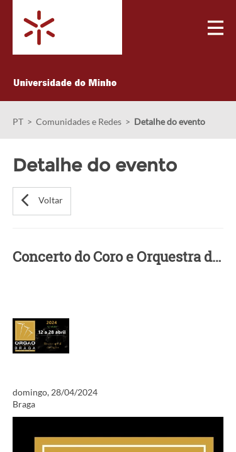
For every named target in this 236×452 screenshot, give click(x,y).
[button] (42, 201)
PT (18, 121)
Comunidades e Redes (78, 121)
